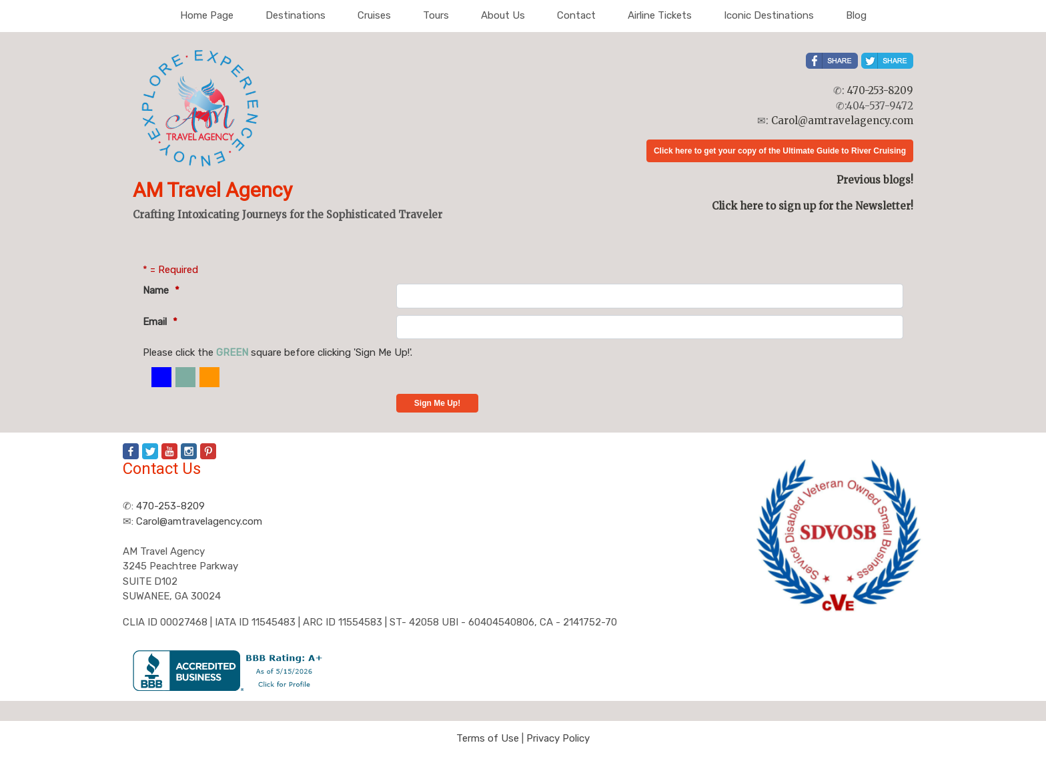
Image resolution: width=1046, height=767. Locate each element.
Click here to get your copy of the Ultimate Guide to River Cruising (780, 151)
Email (160, 322)
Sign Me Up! (437, 403)
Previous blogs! (875, 180)
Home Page (206, 15)
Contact (576, 15)
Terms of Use (487, 738)
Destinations (296, 15)
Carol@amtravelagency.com (842, 120)
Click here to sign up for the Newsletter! (812, 206)
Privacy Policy (558, 738)
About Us (503, 15)
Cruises (374, 15)
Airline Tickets (660, 15)
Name (161, 290)
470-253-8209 (880, 90)
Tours (436, 15)
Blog (856, 15)
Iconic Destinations (769, 15)
